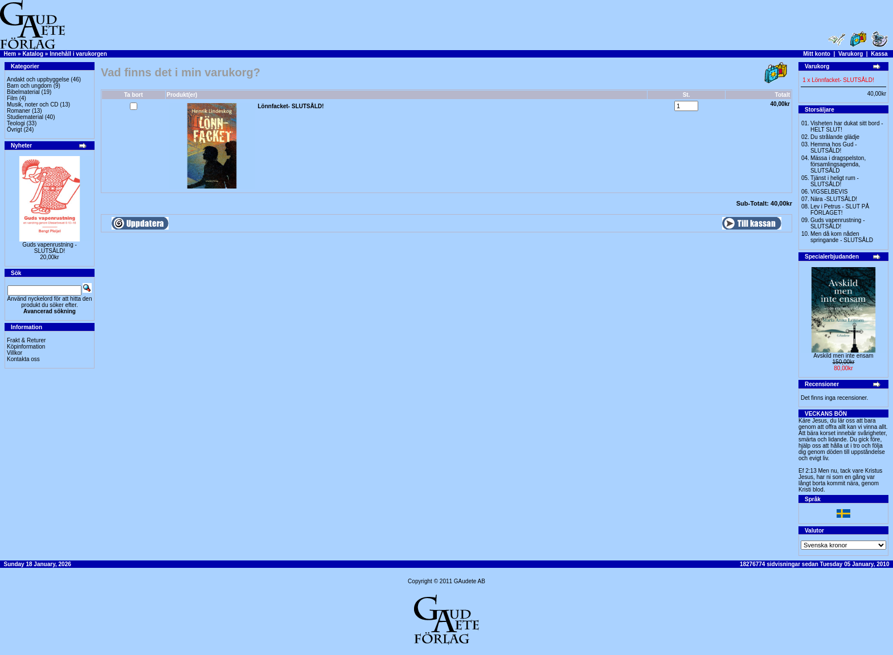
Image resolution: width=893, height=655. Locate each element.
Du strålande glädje (834, 137)
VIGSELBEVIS (829, 192)
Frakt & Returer (26, 340)
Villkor (14, 353)
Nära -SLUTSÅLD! (833, 199)
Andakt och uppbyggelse (38, 79)
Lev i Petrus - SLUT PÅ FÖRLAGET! (839, 209)
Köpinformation (26, 346)
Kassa (879, 54)
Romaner (18, 111)
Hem (10, 54)
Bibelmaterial (23, 92)
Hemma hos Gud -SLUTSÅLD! (833, 147)
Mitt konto (816, 54)
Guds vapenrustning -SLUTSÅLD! (49, 247)
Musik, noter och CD (33, 104)
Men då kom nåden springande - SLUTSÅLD (841, 237)
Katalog (32, 54)
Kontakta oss (23, 359)
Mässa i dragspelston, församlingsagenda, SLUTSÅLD (838, 164)
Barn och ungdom (29, 86)
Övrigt (14, 129)
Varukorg (850, 54)
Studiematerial (25, 117)
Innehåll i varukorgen (78, 54)
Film (12, 98)
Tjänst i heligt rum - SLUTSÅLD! (834, 181)
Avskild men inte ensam (843, 356)
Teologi (16, 123)
